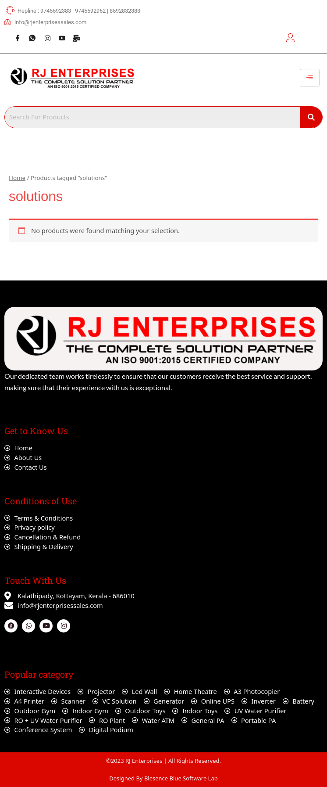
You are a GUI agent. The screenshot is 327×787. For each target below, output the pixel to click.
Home (17, 178)
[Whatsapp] (29, 33)
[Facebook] (14, 33)
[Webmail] (73, 33)
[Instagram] (43, 33)
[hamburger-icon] (310, 77)
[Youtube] (58, 33)
